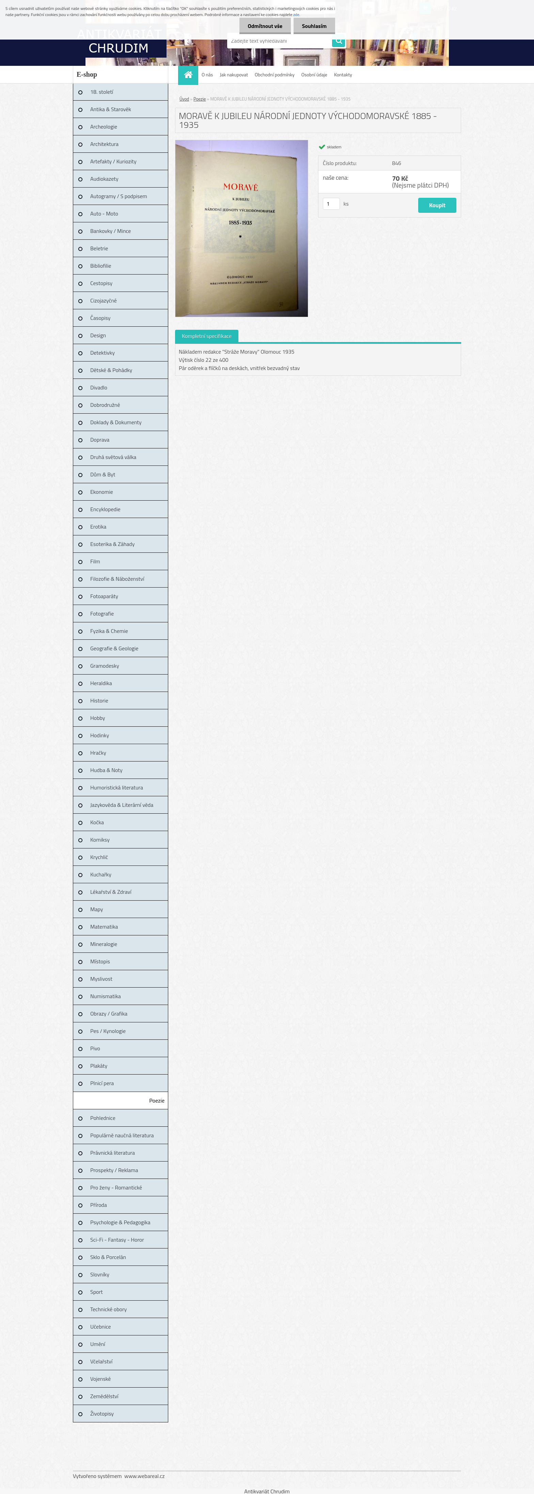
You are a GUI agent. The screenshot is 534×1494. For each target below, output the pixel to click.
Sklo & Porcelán (108, 1257)
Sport (96, 1292)
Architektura (104, 144)
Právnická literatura (112, 1153)
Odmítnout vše (265, 26)
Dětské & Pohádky (111, 370)
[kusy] (331, 204)
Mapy (96, 909)
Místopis (100, 961)
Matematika (104, 926)
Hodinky (99, 735)
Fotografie (102, 613)
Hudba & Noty (106, 770)
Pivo (95, 1048)
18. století (101, 92)
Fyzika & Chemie (109, 631)
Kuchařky (100, 874)
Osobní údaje (314, 74)
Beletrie (99, 248)
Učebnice (100, 1326)
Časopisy (100, 318)
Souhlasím (314, 26)
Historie (99, 700)
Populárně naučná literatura (122, 1135)
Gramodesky (104, 666)
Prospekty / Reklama (114, 1170)
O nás (207, 74)
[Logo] (120, 41)
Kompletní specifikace (207, 336)
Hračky (98, 753)
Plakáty (98, 1066)
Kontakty (343, 74)
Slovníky (99, 1274)
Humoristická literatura (116, 787)
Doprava (99, 439)
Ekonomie (101, 492)
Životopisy (102, 1413)
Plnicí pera (102, 1083)
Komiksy (100, 839)
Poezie (156, 1100)
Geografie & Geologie (114, 648)
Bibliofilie (100, 266)
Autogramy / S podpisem (118, 196)
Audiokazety (104, 179)
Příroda (98, 1205)
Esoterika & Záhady (112, 544)
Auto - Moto (104, 213)
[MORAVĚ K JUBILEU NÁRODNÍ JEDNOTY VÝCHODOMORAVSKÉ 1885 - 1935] (241, 143)
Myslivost (101, 979)
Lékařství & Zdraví (110, 892)
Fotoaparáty (104, 596)
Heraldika (101, 683)
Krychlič (99, 857)
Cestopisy (101, 283)
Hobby (97, 718)
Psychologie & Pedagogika (120, 1222)
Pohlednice (102, 1118)
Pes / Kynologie (108, 1031)
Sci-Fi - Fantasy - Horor (117, 1240)
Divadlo (98, 387)
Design (98, 335)
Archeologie (103, 126)
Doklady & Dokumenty (116, 422)
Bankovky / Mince (110, 231)
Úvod (184, 98)
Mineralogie (103, 944)
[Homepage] (190, 74)
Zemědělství (104, 1396)
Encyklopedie (105, 509)
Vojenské (100, 1379)
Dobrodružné (105, 405)
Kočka (97, 822)
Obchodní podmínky (275, 74)
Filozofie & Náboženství (117, 579)
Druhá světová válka (113, 457)
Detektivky (102, 353)
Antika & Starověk (110, 109)
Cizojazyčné (103, 300)
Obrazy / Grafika (108, 1013)
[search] (338, 40)
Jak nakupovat (234, 74)
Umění (97, 1344)
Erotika (98, 526)
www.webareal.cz (144, 1476)
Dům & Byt (102, 474)
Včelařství (101, 1361)
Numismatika (105, 996)
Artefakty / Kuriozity (113, 161)
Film (95, 561)
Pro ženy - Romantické (116, 1187)
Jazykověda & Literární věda (121, 805)
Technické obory (108, 1309)
